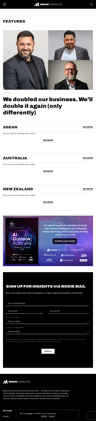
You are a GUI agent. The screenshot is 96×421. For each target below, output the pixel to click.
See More (88, 127)
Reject (52, 416)
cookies (29, 413)
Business (7, 92)
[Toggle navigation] (4, 4)
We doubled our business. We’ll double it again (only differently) (48, 106)
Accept (44, 416)
